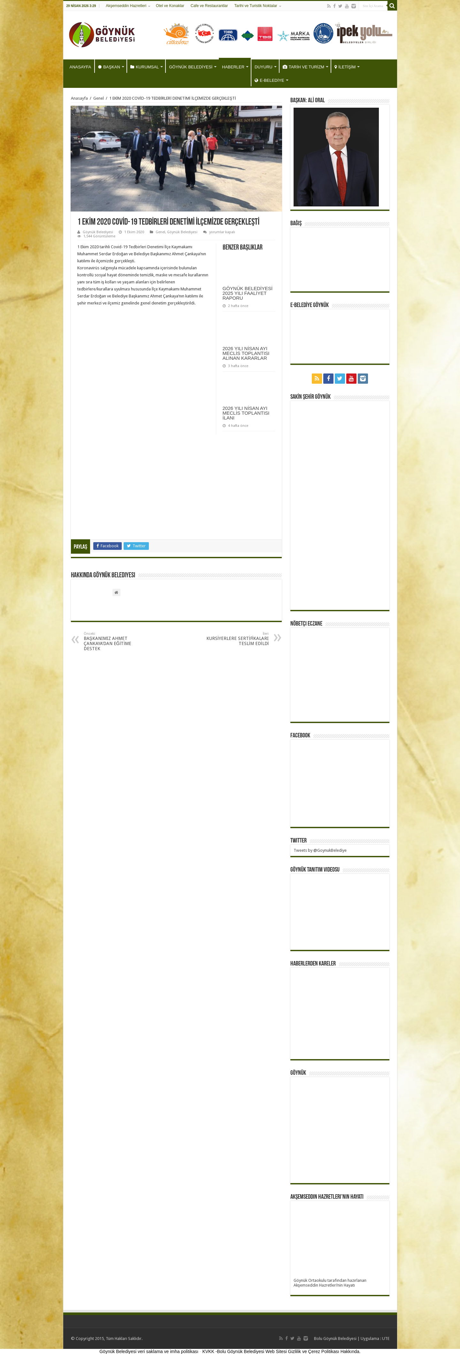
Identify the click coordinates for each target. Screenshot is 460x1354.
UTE (385, 1338)
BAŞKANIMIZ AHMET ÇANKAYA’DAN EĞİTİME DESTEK (116, 641)
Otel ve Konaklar (170, 6)
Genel (98, 98)
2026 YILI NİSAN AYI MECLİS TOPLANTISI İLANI (246, 412)
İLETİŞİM (345, 67)
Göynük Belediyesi (98, 232)
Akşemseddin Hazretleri (126, 6)
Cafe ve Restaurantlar (209, 6)
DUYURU (263, 67)
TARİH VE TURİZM (303, 67)
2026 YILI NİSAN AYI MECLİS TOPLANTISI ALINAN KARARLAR (246, 353)
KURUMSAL (144, 67)
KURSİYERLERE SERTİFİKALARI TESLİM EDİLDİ (236, 639)
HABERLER (233, 67)
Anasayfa (79, 98)
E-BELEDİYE (269, 80)
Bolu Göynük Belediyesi (335, 1338)
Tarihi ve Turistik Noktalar (255, 6)
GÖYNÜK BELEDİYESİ (190, 67)
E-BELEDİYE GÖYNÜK (309, 305)
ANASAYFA (80, 67)
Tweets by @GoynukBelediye (320, 850)
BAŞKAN (109, 67)
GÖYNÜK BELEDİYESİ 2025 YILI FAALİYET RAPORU (248, 293)
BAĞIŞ (296, 223)
